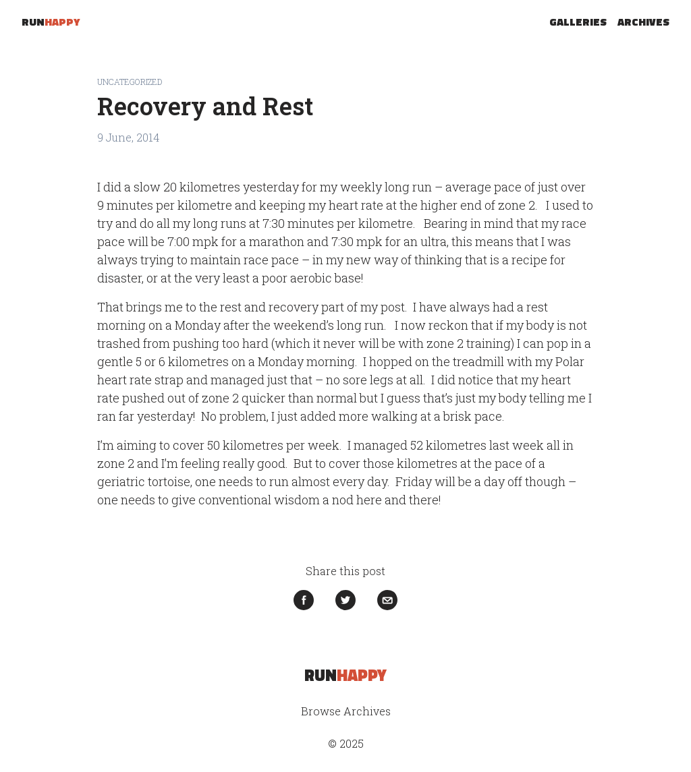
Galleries (578, 21)
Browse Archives (346, 711)
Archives (643, 21)
